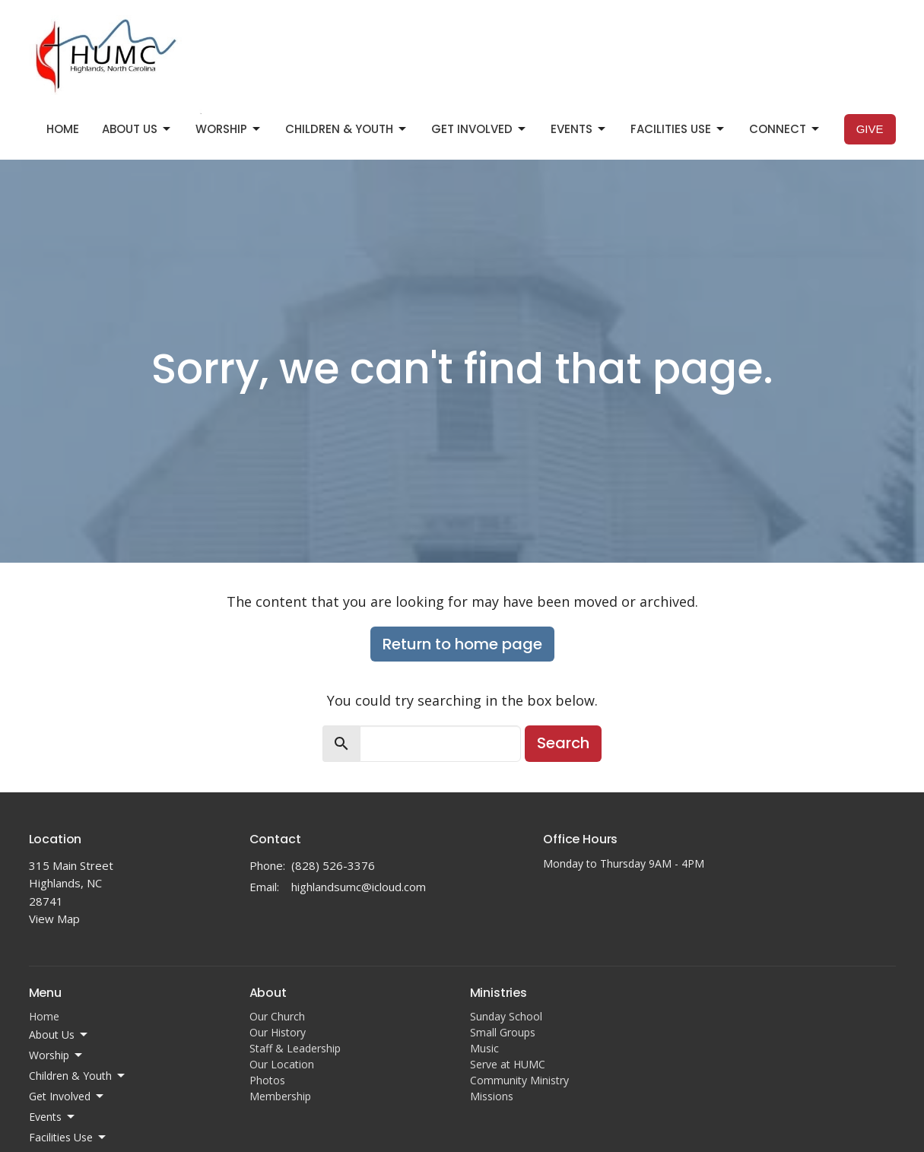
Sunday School (506, 1016)
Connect (785, 129)
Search (563, 743)
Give (870, 128)
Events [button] (53, 1117)
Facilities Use (678, 129)
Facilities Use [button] (68, 1137)
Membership (280, 1096)
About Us (137, 129)
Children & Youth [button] (78, 1076)
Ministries (498, 992)
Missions (491, 1096)
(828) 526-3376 (333, 865)
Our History (277, 1032)
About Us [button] (59, 1035)
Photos (267, 1080)
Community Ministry (519, 1080)
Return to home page (462, 644)
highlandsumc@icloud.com (358, 886)
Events (579, 129)
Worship (228, 129)
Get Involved (479, 129)
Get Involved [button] (67, 1096)
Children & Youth (346, 129)
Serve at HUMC (507, 1064)
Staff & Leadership (295, 1048)
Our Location (281, 1064)
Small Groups (502, 1032)
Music (484, 1048)
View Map (54, 918)
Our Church (277, 1016)
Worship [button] (56, 1055)
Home (62, 129)
